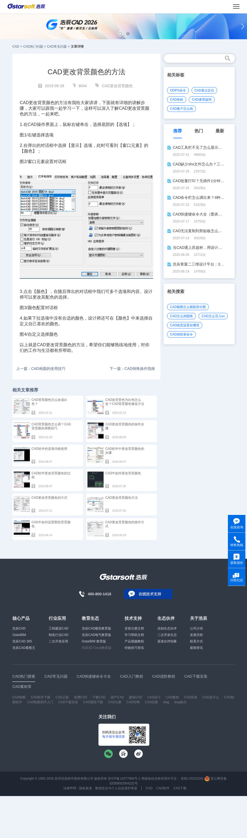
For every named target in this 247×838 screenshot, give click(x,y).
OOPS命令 (178, 90)
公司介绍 (196, 628)
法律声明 (69, 788)
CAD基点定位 (204, 90)
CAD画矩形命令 (181, 334)
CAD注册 (114, 702)
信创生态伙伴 (167, 628)
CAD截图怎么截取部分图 (188, 307)
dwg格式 (180, 702)
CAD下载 (179, 788)
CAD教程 (172, 697)
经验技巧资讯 (134, 648)
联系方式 (196, 641)
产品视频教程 (134, 641)
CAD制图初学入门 (40, 702)
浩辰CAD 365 (22, 641)
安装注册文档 (134, 628)
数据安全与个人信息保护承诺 (116, 788)
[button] (120, 34)
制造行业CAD (58, 635)
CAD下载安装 (68, 702)
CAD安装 (190, 697)
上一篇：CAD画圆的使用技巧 (41, 368)
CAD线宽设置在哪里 (184, 325)
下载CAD (98, 697)
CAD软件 (163, 788)
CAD (15, 46)
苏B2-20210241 (192, 778)
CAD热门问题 (33, 46)
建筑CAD (135, 697)
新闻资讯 (196, 648)
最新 (220, 131)
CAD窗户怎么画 (181, 109)
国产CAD (117, 697)
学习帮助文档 (134, 635)
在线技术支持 (150, 594)
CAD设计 (154, 697)
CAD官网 (133, 702)
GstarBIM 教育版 (94, 641)
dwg (166, 702)
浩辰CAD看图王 (23, 648)
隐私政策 (85, 788)
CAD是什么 (210, 697)
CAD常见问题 (57, 46)
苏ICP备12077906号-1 (124, 778)
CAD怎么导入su (213, 316)
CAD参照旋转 (201, 99)
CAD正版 (62, 697)
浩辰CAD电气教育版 (96, 635)
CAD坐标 (176, 99)
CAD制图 (19, 697)
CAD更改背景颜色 (117, 86)
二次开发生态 (167, 635)
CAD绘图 (151, 702)
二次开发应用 (58, 641)
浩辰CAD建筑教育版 (96, 628)
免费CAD (80, 697)
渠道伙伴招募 (167, 641)
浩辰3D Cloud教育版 (96, 648)
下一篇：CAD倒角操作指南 (132, 368)
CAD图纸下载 (93, 702)
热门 (199, 131)
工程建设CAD (58, 628)
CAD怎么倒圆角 (181, 316)
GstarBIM (19, 635)
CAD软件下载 (40, 697)
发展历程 (196, 635)
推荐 (177, 131)
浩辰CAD (19, 628)
